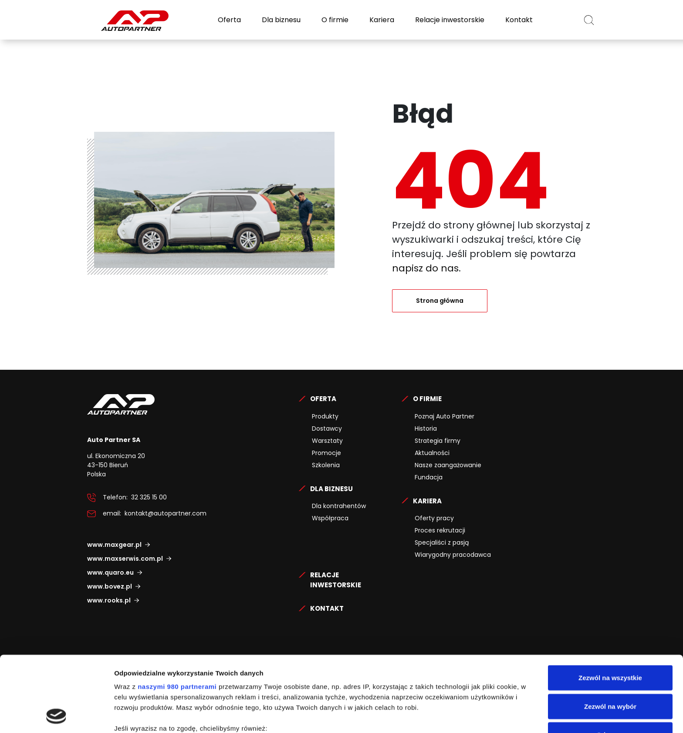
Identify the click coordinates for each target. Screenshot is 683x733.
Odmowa (610, 664)
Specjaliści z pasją (442, 542)
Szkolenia (326, 465)
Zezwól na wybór (610, 635)
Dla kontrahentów (339, 506)
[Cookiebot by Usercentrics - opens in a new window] (56, 716)
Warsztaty (327, 440)
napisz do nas (425, 268)
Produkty (325, 416)
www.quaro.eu (110, 572)
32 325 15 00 (149, 497)
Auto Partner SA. (115, 5)
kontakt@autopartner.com (165, 513)
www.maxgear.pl (114, 545)
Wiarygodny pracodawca (453, 554)
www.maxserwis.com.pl (125, 559)
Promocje (326, 453)
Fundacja (429, 477)
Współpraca (330, 518)
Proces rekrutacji (440, 530)
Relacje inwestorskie (448, 20)
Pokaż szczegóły (465, 716)
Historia (426, 428)
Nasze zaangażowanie (448, 465)
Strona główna (439, 300)
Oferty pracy (434, 518)
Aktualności (432, 453)
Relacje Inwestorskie (335, 579)
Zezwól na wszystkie (610, 607)
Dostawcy (327, 428)
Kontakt (518, 20)
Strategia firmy (437, 440)
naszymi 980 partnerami (177, 615)
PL (565, 20)
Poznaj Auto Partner (444, 416)
